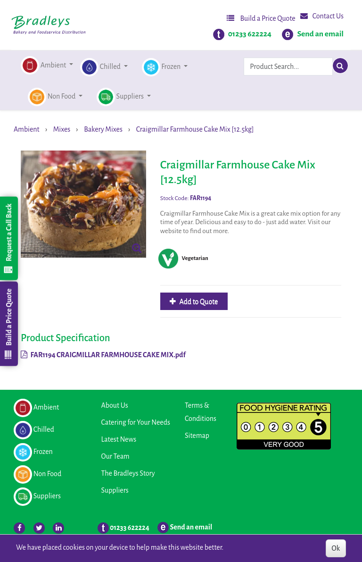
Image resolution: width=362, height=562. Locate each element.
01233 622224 (250, 34)
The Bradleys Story (128, 473)
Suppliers (115, 490)
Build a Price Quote (261, 18)
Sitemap (197, 435)
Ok (336, 548)
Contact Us (322, 16)
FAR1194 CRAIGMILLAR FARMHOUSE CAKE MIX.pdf (103, 355)
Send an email (320, 34)
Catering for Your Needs (135, 422)
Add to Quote (198, 301)
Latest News (119, 439)
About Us (114, 405)
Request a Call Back (8, 238)
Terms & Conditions (200, 412)
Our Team (115, 456)
